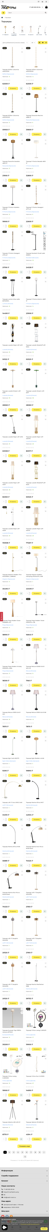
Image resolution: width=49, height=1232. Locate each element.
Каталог (24, 1181)
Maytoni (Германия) (8, 579)
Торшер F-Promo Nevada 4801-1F (36, 162)
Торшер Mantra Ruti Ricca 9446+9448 (11, 893)
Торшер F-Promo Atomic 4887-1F (36, 300)
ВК (4, 1194)
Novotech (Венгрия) (32, 257)
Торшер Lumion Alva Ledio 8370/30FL (11, 300)
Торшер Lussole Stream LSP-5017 (35, 391)
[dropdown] (2, 2)
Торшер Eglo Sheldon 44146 (35, 758)
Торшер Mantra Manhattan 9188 (35, 985)
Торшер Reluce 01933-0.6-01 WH (11, 713)
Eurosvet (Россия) (7, 1034)
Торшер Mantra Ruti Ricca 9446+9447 (34, 847)
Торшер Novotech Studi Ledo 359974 (35, 254)
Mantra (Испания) (31, 805)
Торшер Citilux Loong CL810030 (9, 1077)
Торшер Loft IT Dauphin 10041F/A (10, 939)
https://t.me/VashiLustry (11, 1192)
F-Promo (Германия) (32, 166)
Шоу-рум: (24, 1211)
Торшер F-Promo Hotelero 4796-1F (10, 208)
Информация (24, 1171)
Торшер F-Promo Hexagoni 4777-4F (34, 208)
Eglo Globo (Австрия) (9, 761)
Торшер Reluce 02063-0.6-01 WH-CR (35, 667)
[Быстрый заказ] (21, 88)
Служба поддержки (24, 1176)
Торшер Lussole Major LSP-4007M (35, 437)
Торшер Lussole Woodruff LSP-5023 (36, 483)
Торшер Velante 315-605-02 (35, 1122)
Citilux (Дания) (30, 1034)
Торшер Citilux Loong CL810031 (36, 1030)
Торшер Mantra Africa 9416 (11, 846)
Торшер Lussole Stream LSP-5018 (11, 391)
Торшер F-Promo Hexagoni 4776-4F (11, 254)
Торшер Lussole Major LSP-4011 (12, 345)
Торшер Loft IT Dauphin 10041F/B (33, 893)
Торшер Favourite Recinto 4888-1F (34, 116)
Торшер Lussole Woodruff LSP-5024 (36, 346)
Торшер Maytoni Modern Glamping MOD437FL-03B (34, 575)
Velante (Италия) (7, 1125)
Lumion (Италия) (7, 303)
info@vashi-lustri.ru (9, 1197)
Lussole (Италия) (7, 349)
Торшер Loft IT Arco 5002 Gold (12, 802)
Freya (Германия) (7, 625)
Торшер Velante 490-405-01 (11, 1122)
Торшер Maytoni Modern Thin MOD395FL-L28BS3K (12, 575)
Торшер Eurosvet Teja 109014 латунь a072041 (11, 1031)
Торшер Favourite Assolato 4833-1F (11, 162)
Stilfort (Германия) (8, 74)
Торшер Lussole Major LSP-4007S (35, 529)
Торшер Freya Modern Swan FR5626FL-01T (11, 621)
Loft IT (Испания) (7, 805)
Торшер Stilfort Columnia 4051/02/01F (10, 116)
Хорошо (44, 1228)
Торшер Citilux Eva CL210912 (35, 1076)
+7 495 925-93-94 (34, 7)
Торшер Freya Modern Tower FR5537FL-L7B (35, 621)
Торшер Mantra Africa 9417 (35, 802)
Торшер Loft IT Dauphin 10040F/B (33, 939)
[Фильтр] (1, 616)
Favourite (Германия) (32, 120)
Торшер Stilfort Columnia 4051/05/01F (34, 70)
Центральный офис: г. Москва (13, 1204)
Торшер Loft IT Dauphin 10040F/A (10, 985)
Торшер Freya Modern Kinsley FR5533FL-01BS (12, 667)
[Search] (27, 12)
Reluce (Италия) (31, 671)
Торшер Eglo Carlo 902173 (10, 758)
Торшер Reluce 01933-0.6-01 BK (36, 712)
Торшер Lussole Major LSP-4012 (12, 437)
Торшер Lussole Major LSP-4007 (11, 483)
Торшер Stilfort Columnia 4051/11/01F (10, 70)
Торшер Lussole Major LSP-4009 (11, 529)
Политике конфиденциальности (30, 1224)
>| (25, 1156)
